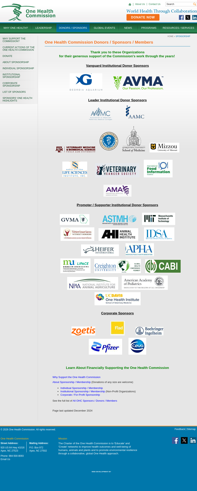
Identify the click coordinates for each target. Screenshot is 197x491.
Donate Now (143, 17)
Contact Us (154, 4)
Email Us (5, 459)
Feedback (180, 429)
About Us (140, 4)
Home (171, 36)
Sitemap (191, 429)
